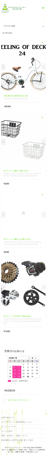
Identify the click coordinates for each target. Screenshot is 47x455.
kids (36, 176)
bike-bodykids (23, 99)
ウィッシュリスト (8, 426)
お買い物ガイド (7, 417)
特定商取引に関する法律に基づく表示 (17, 440)
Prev (3, 67)
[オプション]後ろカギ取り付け (17, 239)
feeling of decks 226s (25, 174)
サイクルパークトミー (18, 400)
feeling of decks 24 (10, 99)
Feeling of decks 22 (10, 174)
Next (44, 67)
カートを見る (7, 431)
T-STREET (13, 321)
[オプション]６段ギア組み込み (17, 316)
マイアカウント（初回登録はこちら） (17, 422)
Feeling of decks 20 (17, 176)
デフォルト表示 (24, 26)
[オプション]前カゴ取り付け (16, 171)
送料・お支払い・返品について (14, 435)
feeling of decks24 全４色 (16, 96)
